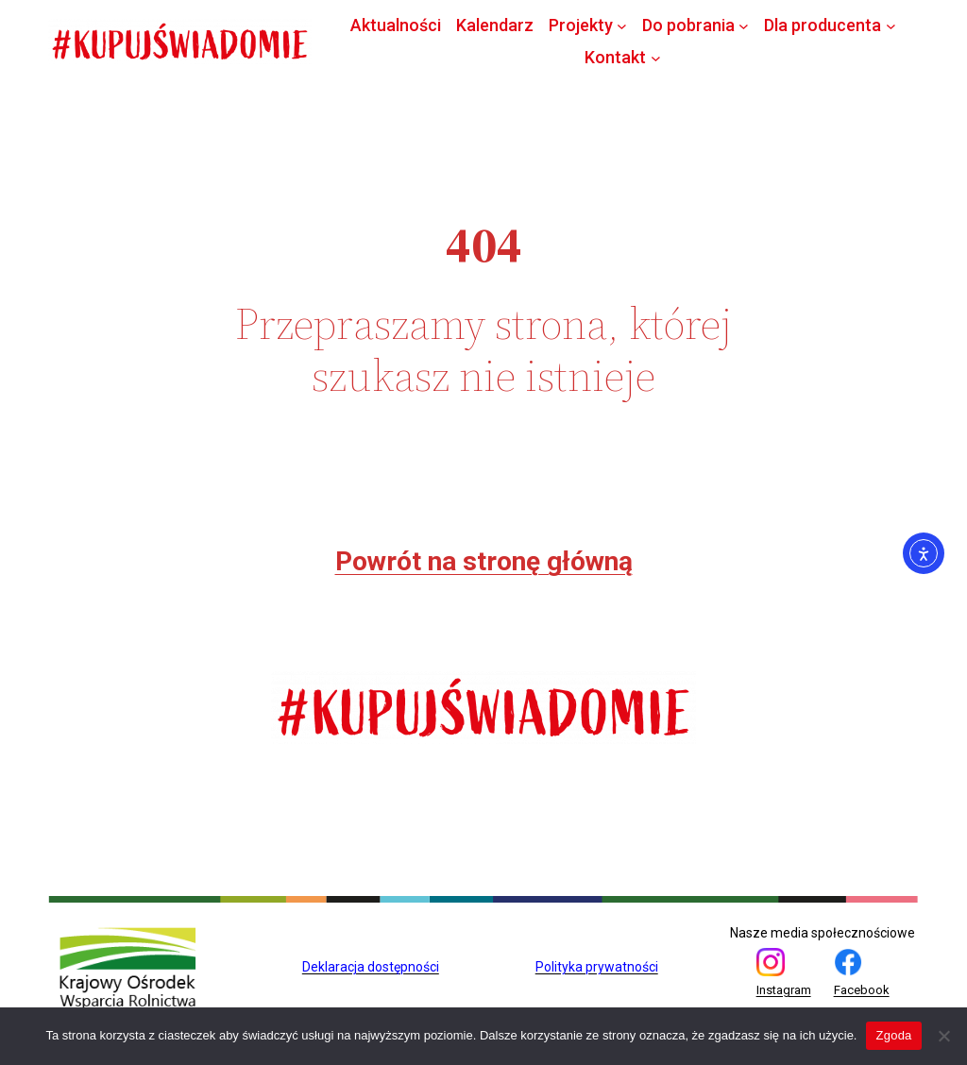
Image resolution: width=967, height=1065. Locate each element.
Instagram (783, 990)
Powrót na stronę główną (484, 561)
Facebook (862, 990)
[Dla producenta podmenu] (891, 25)
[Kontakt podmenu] (656, 57)
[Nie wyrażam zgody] (943, 1035)
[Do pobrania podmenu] (743, 25)
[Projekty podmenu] (622, 25)
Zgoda (893, 1035)
